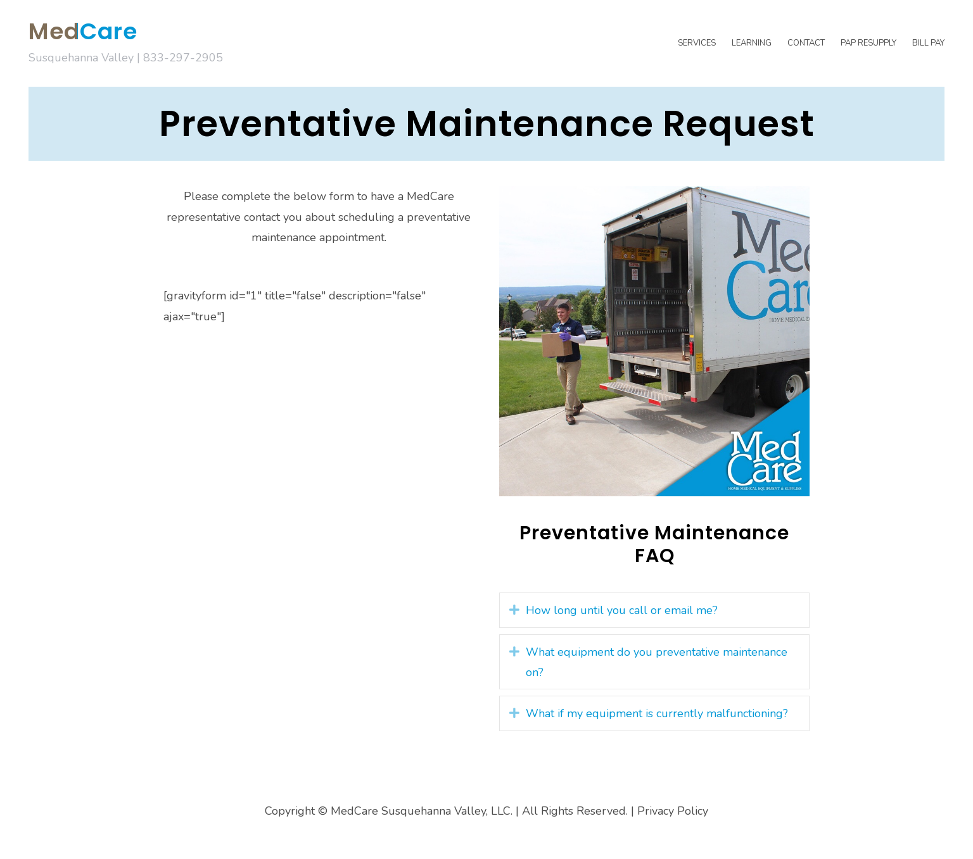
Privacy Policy (672, 810)
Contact (806, 43)
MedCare (83, 31)
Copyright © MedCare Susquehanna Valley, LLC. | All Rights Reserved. (446, 810)
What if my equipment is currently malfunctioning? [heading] (657, 713)
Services (697, 43)
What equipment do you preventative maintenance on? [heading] (656, 662)
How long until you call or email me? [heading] (622, 610)
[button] (514, 609)
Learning (752, 43)
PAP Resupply (868, 43)
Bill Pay (928, 43)
